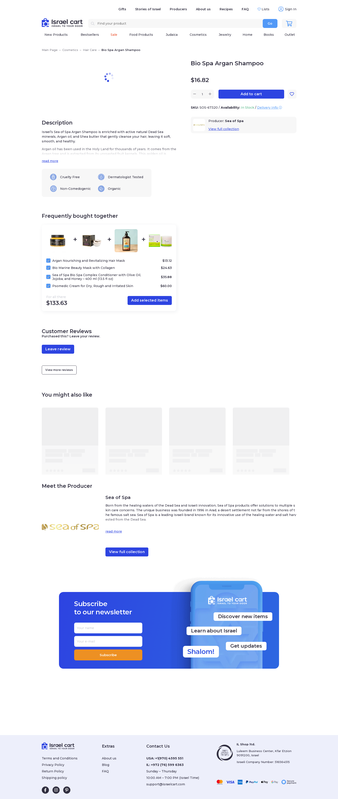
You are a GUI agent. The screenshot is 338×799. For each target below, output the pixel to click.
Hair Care (90, 50)
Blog (105, 765)
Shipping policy (54, 778)
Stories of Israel (148, 9)
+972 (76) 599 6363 (167, 765)
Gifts (122, 9)
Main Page (50, 50)
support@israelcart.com (165, 784)
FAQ (245, 9)
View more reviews (59, 370)
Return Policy (53, 771)
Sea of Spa (234, 121)
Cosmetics (70, 50)
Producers (178, 9)
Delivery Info (269, 108)
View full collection (223, 129)
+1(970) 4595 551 (169, 758)
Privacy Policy (53, 765)
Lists (265, 9)
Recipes (226, 9)
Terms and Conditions (60, 758)
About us (203, 9)
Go (270, 23)
